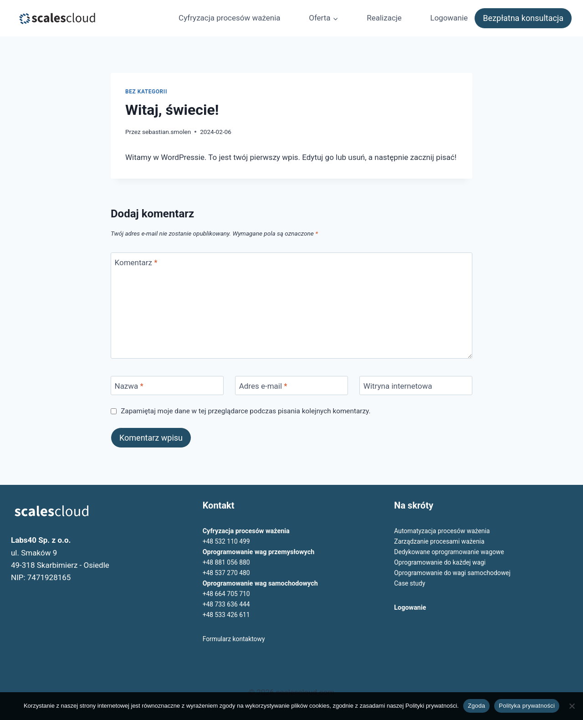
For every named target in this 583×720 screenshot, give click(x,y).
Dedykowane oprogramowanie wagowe (451, 552)
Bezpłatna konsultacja (523, 18)
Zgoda (476, 705)
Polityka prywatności (527, 705)
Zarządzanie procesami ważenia (441, 541)
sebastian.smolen (166, 131)
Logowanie (449, 17)
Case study (410, 583)
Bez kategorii (146, 91)
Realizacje (384, 17)
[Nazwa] (167, 386)
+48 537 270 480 (227, 573)
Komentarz (136, 262)
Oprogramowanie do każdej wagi (441, 562)
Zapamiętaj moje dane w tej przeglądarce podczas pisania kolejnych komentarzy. (245, 411)
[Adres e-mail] (291, 386)
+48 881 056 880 (227, 562)
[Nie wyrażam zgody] (571, 705)
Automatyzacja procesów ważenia (443, 531)
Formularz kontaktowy (235, 639)
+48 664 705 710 (227, 594)
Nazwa (129, 386)
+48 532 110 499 (227, 541)
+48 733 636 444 (227, 604)
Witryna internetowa (397, 386)
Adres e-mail (263, 386)
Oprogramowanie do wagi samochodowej (454, 573)
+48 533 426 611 (227, 615)
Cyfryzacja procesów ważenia (230, 17)
